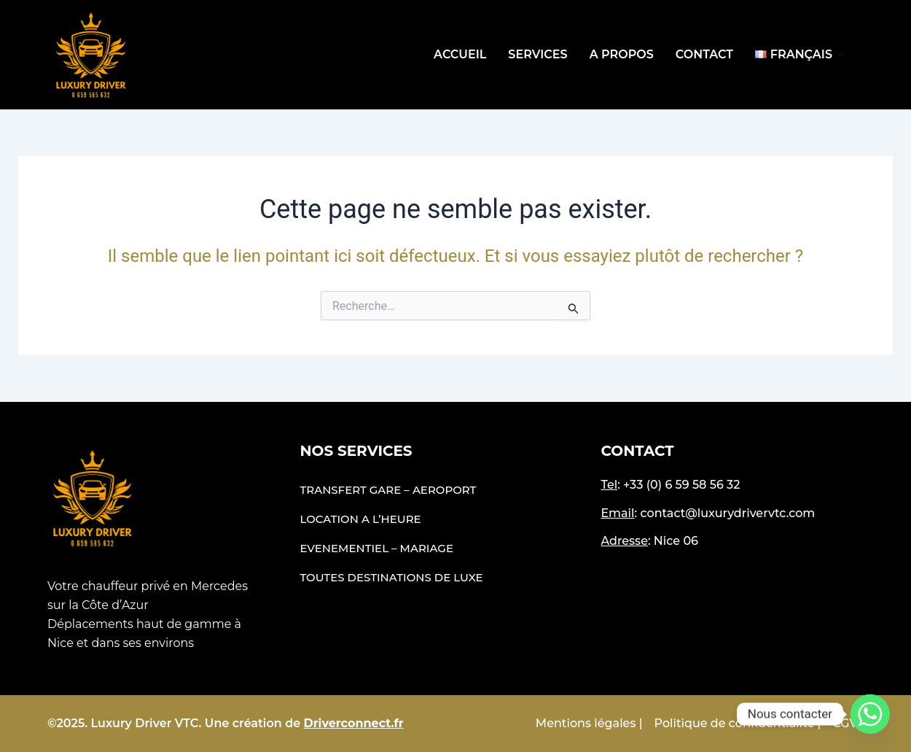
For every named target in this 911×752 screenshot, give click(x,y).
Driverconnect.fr (354, 723)
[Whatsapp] (870, 714)
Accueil (460, 54)
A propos (622, 54)
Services (537, 54)
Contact (704, 54)
